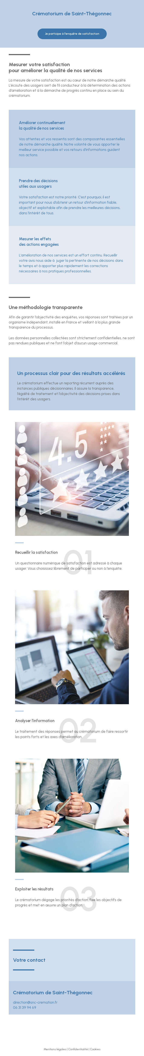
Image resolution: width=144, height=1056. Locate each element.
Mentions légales (55, 1049)
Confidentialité (78, 1049)
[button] (72, 34)
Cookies (95, 1049)
